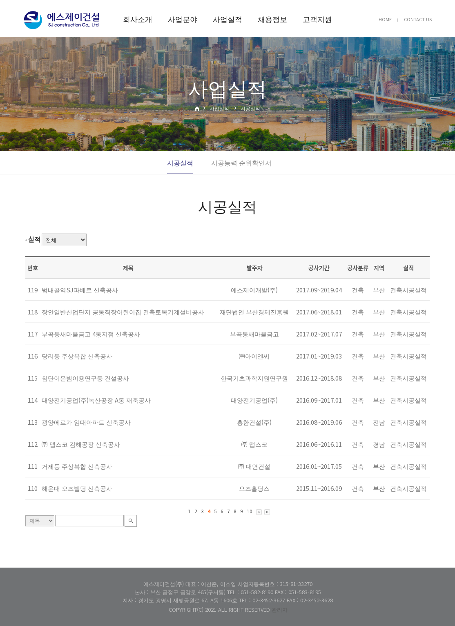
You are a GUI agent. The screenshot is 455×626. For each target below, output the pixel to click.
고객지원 (317, 18)
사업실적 (227, 18)
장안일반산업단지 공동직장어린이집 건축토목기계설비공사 (123, 311)
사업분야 (182, 18)
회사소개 (137, 18)
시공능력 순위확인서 (241, 162)
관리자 (280, 609)
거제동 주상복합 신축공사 (77, 466)
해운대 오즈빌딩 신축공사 (77, 488)
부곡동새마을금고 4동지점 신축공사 (91, 334)
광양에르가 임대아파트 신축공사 (86, 422)
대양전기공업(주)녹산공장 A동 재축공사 (96, 400)
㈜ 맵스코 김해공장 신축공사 (81, 444)
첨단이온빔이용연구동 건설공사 (85, 378)
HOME (385, 19)
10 (249, 511)
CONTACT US (418, 19)
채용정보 (272, 18)
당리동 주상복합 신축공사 (77, 356)
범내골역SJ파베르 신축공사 (80, 289)
